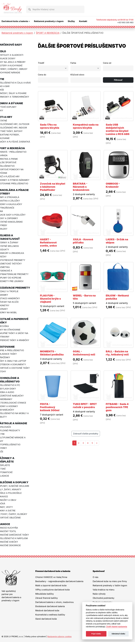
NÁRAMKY (7, 295)
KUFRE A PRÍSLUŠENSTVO (15, 350)
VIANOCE (8, 524)
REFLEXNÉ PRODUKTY (13, 430)
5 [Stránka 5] (92, 443)
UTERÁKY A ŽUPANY (12, 242)
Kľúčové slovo (77, 74)
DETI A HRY (9, 117)
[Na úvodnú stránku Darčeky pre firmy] (12, 8)
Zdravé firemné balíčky (46, 598)
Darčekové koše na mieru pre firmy (110, 581)
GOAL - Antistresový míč (84, 353)
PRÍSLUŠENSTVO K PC (13, 385)
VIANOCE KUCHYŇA (12, 527)
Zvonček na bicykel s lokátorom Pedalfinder (52, 186)
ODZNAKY (7, 309)
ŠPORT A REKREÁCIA (48, 33)
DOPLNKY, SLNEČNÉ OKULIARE (17, 486)
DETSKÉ (6, 468)
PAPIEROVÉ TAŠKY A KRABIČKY (17, 340)
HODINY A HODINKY (12, 406)
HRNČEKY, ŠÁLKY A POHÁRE (16, 93)
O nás (95, 577)
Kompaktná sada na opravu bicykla (85, 126)
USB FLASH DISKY (11, 388)
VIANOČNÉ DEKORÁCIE (13, 545)
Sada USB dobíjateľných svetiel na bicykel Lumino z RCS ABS (118, 129)
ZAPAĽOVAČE (8, 427)
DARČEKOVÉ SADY (14, 44)
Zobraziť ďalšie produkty (85, 433)
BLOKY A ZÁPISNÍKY (12, 218)
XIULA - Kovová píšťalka (83, 241)
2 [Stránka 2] (78, 443)
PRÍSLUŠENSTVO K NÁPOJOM (17, 538)
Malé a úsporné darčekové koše (50, 585)
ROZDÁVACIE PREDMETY (18, 287)
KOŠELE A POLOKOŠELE (14, 493)
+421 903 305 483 (125, 22)
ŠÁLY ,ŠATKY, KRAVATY (13, 489)
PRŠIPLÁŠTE (8, 465)
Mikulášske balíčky (44, 594)
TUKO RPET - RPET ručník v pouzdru (85, 405)
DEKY (4, 110)
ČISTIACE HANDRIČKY (13, 298)
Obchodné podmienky (103, 598)
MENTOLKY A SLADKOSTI (14, 55)
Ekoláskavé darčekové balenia (50, 606)
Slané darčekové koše (46, 619)
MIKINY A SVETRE (10, 510)
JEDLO (6, 51)
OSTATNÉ (6, 120)
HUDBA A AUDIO (10, 392)
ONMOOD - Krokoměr (113, 185)
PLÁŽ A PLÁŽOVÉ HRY (13, 176)
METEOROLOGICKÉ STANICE (16, 402)
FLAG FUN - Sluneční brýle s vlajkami (50, 298)
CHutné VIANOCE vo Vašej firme (51, 577)
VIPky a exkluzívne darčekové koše (52, 589)
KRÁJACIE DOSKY (10, 58)
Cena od (107, 63)
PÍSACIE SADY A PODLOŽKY (15, 214)
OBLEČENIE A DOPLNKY (17, 482)
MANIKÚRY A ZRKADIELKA (15, 253)
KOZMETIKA (8, 267)
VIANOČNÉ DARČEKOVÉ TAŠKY (17, 535)
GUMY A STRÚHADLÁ (12, 197)
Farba (73, 63)
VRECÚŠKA (7, 326)
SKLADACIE (7, 475)
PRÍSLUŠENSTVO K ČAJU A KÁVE (18, 82)
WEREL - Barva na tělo (84, 297)
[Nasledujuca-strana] (97, 443)
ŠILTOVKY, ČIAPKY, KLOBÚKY (16, 514)
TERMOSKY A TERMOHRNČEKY (17, 96)
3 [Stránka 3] (83, 443)
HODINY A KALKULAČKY (14, 204)
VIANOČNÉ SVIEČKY (12, 542)
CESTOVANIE (10, 346)
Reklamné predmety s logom (49, 21)
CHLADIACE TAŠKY (11, 354)
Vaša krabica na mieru (103, 589)
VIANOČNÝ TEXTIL (11, 531)
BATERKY (6, 448)
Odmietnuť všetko (118, 634)
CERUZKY (6, 229)
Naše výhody (99, 594)
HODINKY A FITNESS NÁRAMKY (17, 180)
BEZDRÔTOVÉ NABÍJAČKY (15, 395)
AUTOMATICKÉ (9, 472)
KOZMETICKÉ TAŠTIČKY (14, 263)
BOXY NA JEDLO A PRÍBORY (15, 62)
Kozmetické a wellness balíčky (50, 614)
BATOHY (6, 371)
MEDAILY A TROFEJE (12, 291)
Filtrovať (118, 80)
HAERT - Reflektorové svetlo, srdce (48, 242)
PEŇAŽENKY (8, 357)
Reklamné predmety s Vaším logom (110, 585)
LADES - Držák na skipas (117, 241)
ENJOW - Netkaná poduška (117, 297)
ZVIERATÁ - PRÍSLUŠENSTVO (16, 152)
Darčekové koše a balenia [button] (15, 21)
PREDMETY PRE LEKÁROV (15, 281)
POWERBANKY (9, 399)
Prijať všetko (96, 634)
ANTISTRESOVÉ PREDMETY (15, 260)
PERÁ (4, 211)
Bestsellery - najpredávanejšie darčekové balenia (59, 581)
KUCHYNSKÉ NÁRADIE (13, 72)
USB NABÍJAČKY (10, 409)
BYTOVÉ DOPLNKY (11, 107)
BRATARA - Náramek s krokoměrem (81, 186)
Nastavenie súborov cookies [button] (59, 636)
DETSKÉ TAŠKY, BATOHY (14, 131)
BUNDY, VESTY (9, 507)
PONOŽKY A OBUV (11, 500)
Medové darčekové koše (47, 610)
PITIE (5, 79)
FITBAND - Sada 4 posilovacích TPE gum (117, 407)
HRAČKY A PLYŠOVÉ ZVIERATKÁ (18, 141)
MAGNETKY (7, 305)
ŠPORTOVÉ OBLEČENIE (13, 517)
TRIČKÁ (5, 503)
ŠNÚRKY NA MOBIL (11, 312)
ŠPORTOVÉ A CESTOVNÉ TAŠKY (18, 368)
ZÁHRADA (6, 155)
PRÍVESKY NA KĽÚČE (12, 302)
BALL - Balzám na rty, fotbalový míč (117, 353)
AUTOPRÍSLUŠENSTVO (13, 444)
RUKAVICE (7, 496)
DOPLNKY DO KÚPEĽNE (13, 277)
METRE (5, 434)
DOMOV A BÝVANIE (14, 103)
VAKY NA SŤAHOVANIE (13, 329)
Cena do (42, 74)
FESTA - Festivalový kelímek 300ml (49, 407)
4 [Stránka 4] (87, 443)
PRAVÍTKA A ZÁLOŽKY (13, 200)
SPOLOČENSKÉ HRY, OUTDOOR (17, 124)
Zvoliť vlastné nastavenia (116, 627)
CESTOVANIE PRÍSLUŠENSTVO (17, 183)
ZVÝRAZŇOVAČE (10, 207)
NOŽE (4, 451)
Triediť (41, 63)
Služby (71, 21)
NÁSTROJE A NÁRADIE (16, 423)
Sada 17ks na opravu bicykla (49, 126)
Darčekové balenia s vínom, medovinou (54, 602)
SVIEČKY (6, 256)
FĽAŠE (5, 89)
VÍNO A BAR (7, 86)
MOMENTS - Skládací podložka (52, 353)
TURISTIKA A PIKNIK (12, 159)
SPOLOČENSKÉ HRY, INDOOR (16, 127)
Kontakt (83, 21)
